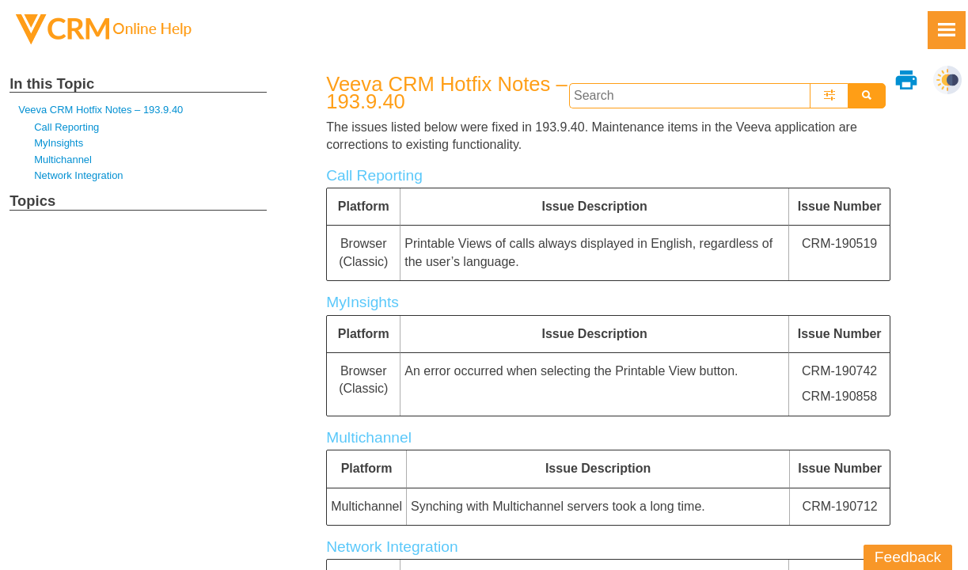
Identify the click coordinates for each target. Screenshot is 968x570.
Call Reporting (66, 127)
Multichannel (63, 159)
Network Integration (78, 175)
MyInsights (58, 143)
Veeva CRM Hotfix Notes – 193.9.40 (100, 110)
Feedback (908, 557)
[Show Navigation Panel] (947, 30)
